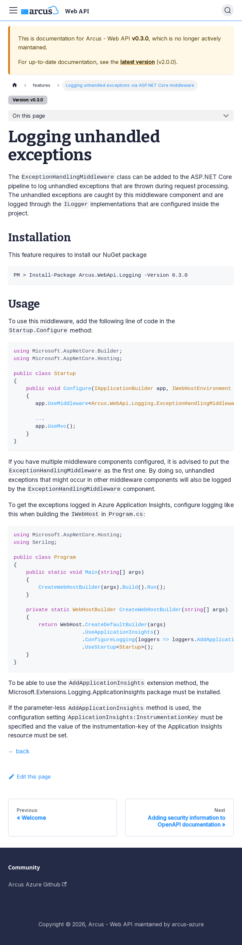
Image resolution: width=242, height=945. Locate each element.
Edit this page (29, 776)
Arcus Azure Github (37, 884)
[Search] (228, 10)
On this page (29, 115)
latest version (137, 62)
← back (19, 751)
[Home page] (14, 85)
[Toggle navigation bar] (13, 10)
